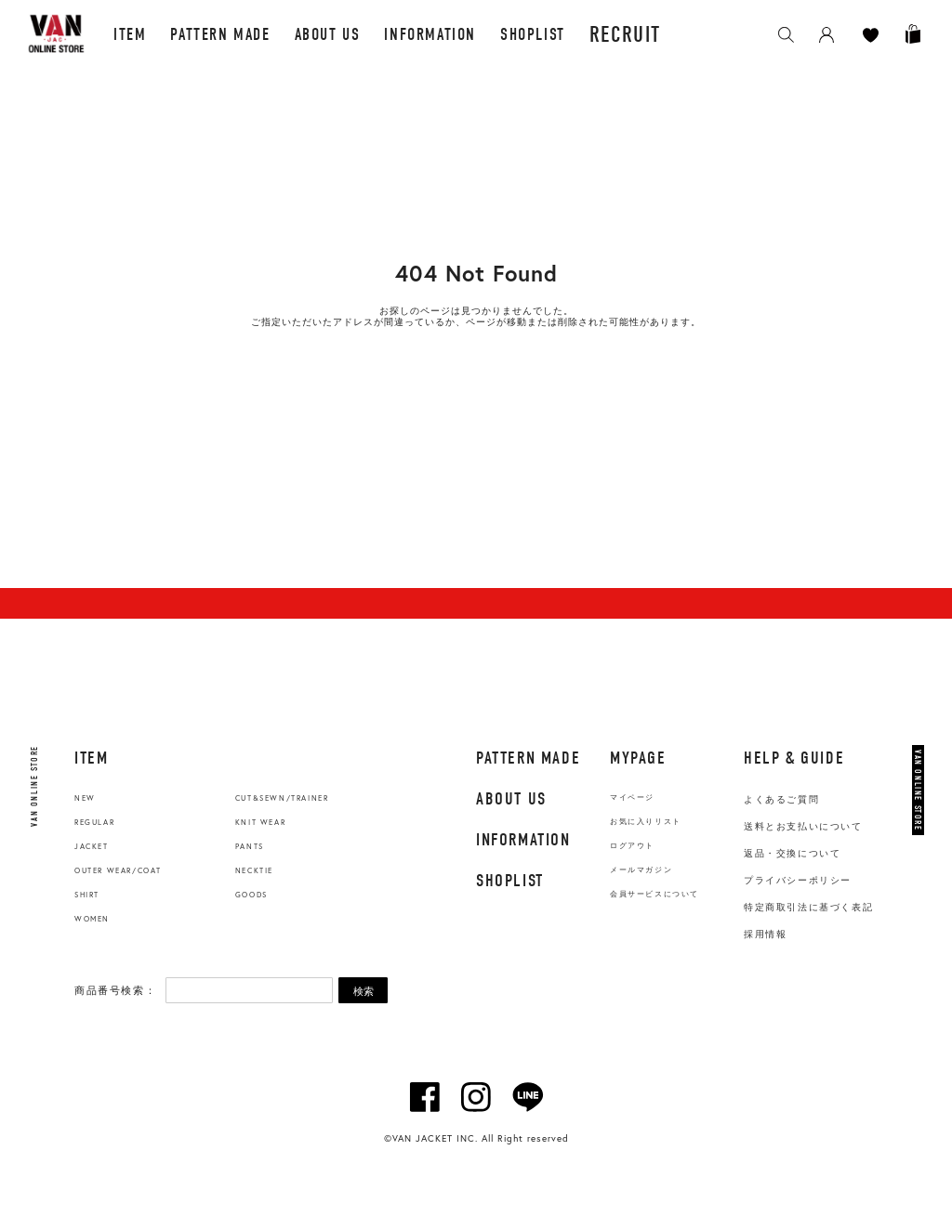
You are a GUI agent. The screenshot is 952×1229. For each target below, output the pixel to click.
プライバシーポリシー (798, 880)
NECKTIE (254, 870)
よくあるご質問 (781, 799)
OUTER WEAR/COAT (118, 870)
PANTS (249, 846)
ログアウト (632, 846)
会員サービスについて (654, 894)
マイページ (632, 797)
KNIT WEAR (260, 822)
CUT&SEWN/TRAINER (282, 798)
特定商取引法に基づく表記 (808, 907)
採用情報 (765, 934)
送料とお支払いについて (803, 826)
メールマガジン (641, 870)
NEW (85, 798)
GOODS (251, 894)
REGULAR (94, 822)
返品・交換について (792, 853)
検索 (363, 991)
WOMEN (92, 918)
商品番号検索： (115, 990)
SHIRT (86, 894)
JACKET (91, 846)
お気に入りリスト (645, 821)
